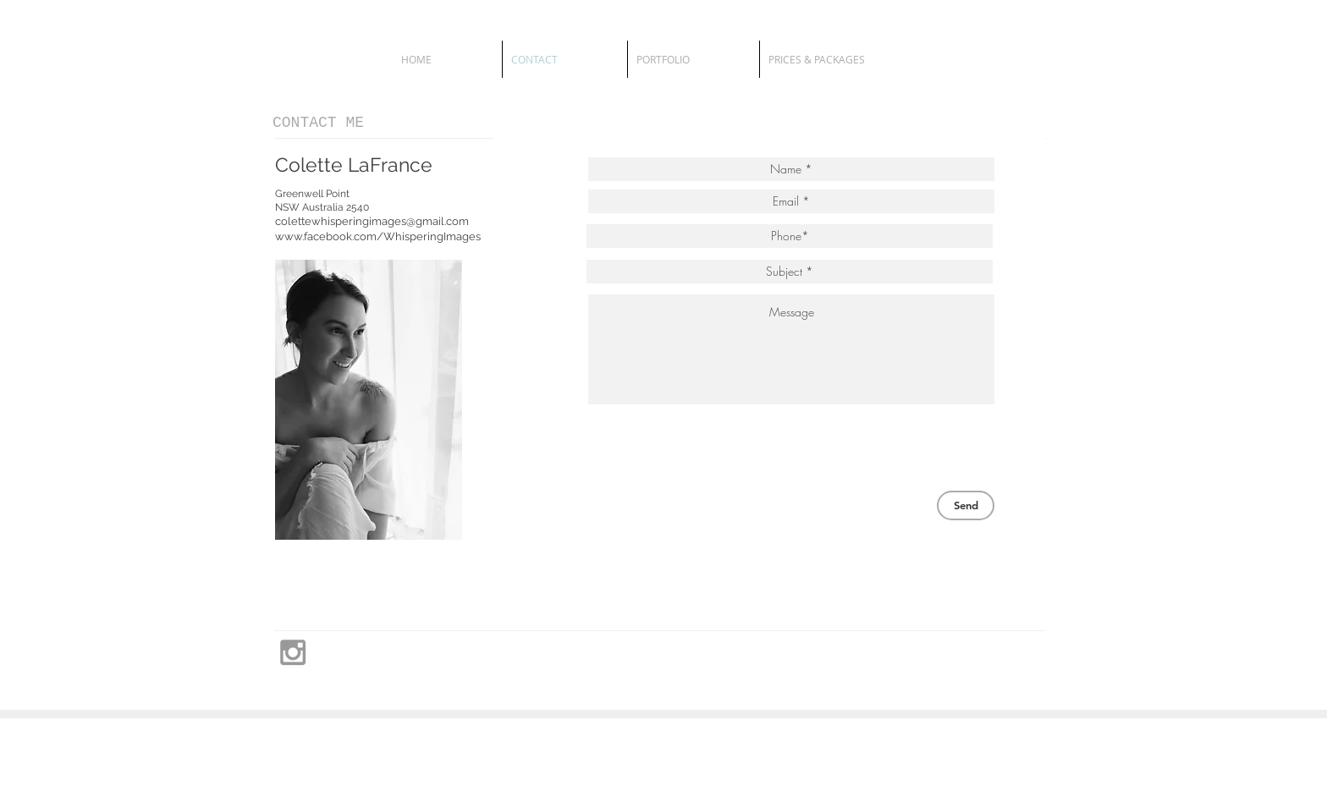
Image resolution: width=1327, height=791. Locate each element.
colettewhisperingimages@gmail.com (372, 221)
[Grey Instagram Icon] (293, 652)
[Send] (965, 505)
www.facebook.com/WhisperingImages (378, 236)
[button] (693, 59)
